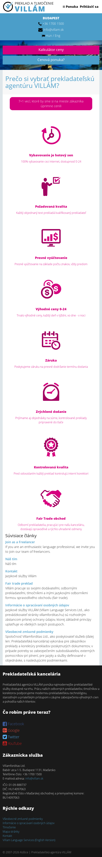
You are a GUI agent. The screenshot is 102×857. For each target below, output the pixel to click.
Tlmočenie (9, 827)
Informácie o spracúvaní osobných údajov (37, 605)
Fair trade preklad (19, 583)
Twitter (11, 736)
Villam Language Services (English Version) (29, 840)
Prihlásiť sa (89, 6)
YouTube (12, 743)
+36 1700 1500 (53, 23)
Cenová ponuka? (51, 59)
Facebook (13, 723)
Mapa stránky (11, 831)
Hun (49, 35)
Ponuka (70, 6)
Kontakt (11, 571)
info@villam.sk (53, 29)
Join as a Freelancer (20, 542)
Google (11, 730)
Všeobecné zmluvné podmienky (29, 632)
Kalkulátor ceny (51, 49)
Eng (57, 35)
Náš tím (11, 559)
